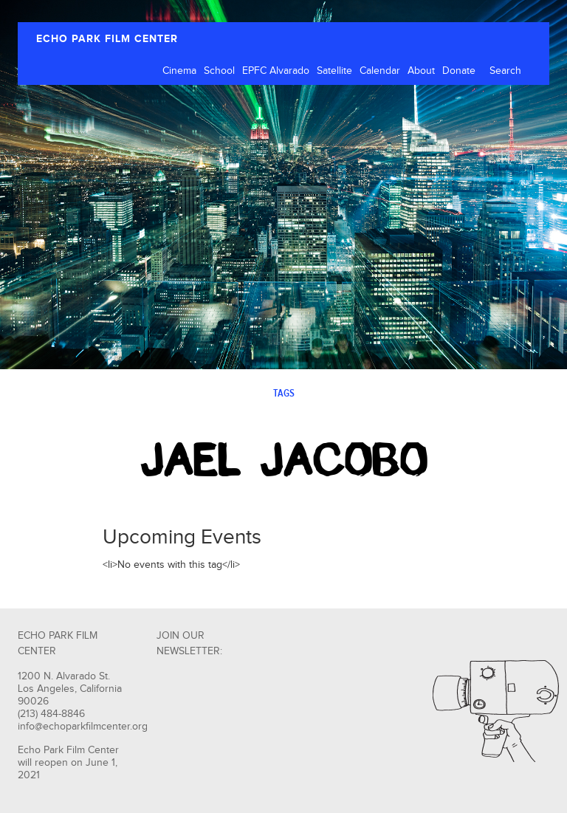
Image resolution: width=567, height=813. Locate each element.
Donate (458, 71)
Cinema (179, 71)
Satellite (334, 71)
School (219, 71)
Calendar (380, 71)
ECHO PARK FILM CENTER (107, 38)
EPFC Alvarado (275, 71)
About (421, 71)
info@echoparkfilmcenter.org (83, 727)
